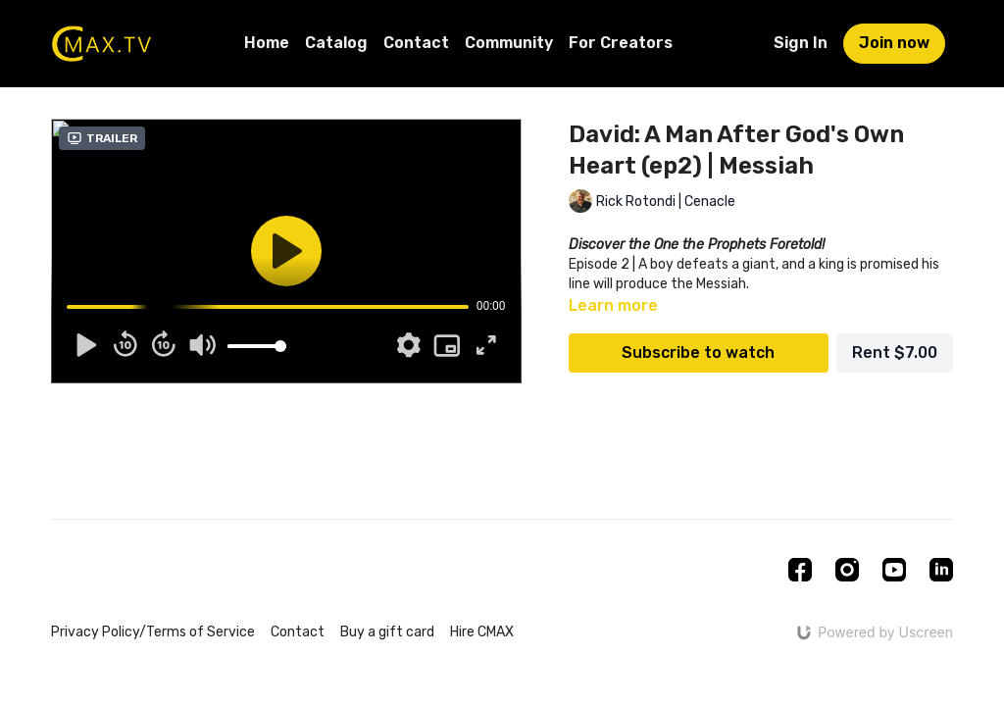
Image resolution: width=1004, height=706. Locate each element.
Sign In (801, 42)
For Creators (621, 42)
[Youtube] (894, 569)
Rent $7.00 (894, 352)
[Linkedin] (941, 569)
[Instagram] (847, 569)
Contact (416, 42)
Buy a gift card (387, 632)
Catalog (336, 42)
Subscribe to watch (698, 352)
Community (509, 42)
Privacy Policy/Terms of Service (153, 632)
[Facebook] (800, 569)
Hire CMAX (482, 632)
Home (266, 42)
